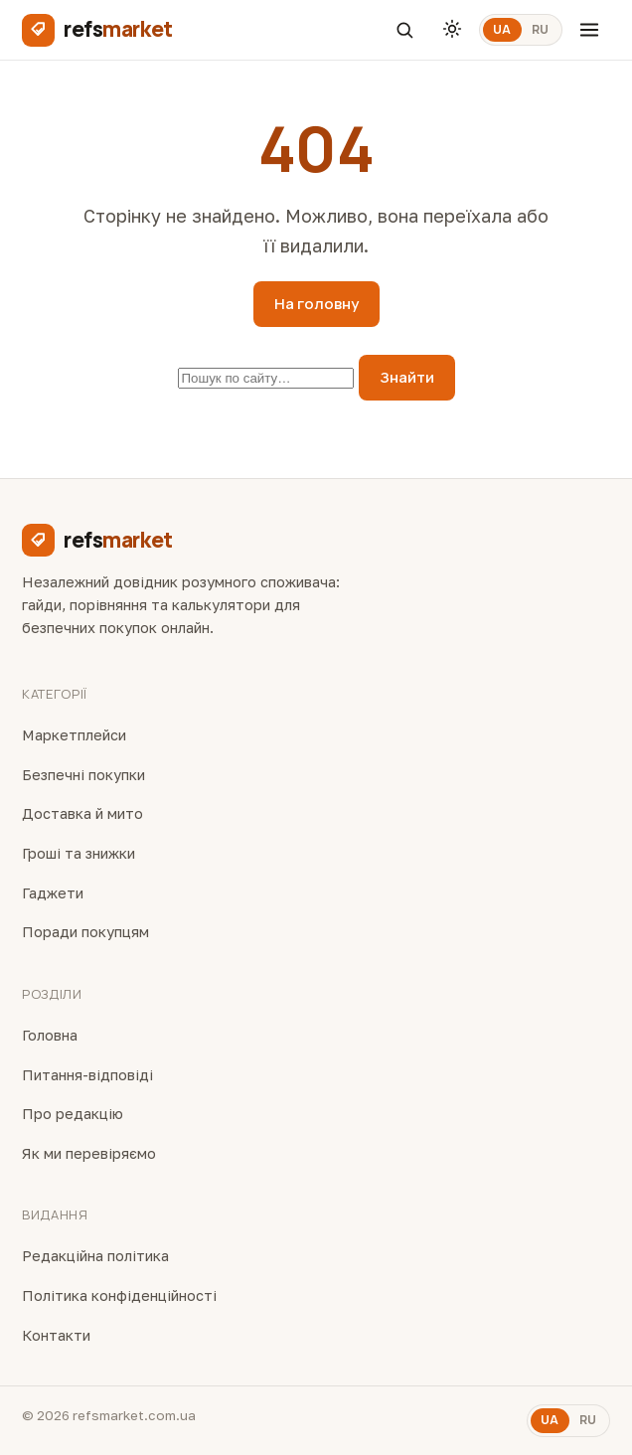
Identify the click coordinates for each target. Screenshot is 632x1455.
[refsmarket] (97, 30)
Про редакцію (72, 1113)
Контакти (56, 1335)
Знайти (407, 377)
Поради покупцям (85, 931)
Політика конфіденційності (119, 1295)
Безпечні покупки (83, 774)
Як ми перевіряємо (89, 1153)
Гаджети (52, 893)
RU (541, 29)
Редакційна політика (95, 1255)
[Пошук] (404, 30)
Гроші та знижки (78, 853)
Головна (50, 1035)
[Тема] (452, 30)
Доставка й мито (82, 813)
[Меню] (589, 30)
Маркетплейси (74, 735)
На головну (316, 303)
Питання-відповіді (87, 1074)
